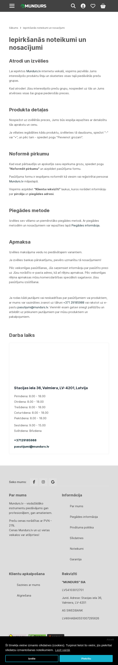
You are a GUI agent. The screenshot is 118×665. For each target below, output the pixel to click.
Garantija (76, 559)
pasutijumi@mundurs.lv (31, 446)
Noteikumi (77, 548)
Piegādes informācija (85, 225)
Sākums (13, 27)
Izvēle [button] (31, 658)
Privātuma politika (82, 527)
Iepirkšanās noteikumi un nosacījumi (44, 27)
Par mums (76, 506)
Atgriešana (24, 595)
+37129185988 (25, 440)
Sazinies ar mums (28, 585)
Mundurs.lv (33, 71)
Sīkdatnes (77, 538)
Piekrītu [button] (86, 658)
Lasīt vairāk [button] (62, 650)
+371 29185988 (73, 302)
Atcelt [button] (110, 639)
